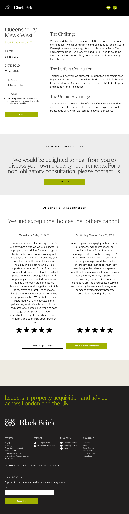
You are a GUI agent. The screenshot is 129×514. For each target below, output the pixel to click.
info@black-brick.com (44, 446)
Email (7, 488)
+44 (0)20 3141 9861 (43, 443)
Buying (7, 443)
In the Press (87, 456)
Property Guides (68, 446)
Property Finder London (14, 453)
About (85, 445)
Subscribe (21, 501)
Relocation (9, 459)
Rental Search (10, 451)
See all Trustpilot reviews (42, 346)
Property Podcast (69, 443)
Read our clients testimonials (86, 346)
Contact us (64, 181)
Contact (86, 443)
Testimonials (88, 451)
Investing (8, 445)
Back (21, 114)
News (64, 448)
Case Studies (88, 448)
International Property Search (17, 456)
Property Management (14, 448)
